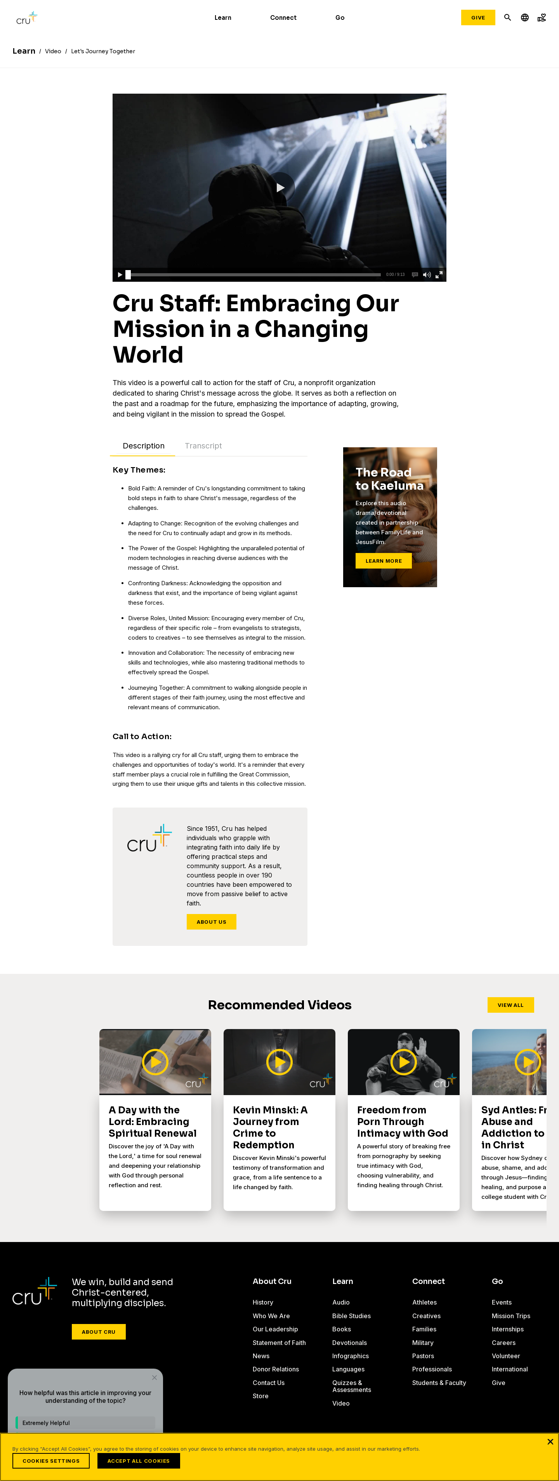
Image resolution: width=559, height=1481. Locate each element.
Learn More (384, 561)
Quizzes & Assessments (351, 1386)
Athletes (424, 1302)
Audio (341, 1302)
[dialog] (85, 1403)
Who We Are (271, 1316)
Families (424, 1329)
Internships (508, 1329)
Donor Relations (276, 1369)
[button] (279, 187)
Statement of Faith (279, 1343)
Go (340, 17)
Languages (348, 1369)
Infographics (350, 1356)
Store (261, 1396)
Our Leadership (275, 1329)
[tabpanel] (210, 626)
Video (341, 1403)
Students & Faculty (439, 1383)
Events (502, 1302)
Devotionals (349, 1343)
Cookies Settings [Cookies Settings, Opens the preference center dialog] (51, 1461)
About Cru (99, 1332)
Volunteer (506, 1356)
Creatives (426, 1316)
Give (478, 17)
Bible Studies (351, 1316)
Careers (504, 1343)
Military (423, 1343)
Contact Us (269, 1383)
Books (341, 1329)
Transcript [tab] (203, 445)
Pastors (423, 1356)
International (510, 1369)
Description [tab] (144, 445)
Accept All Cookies (139, 1461)
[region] (279, 1457)
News (261, 1356)
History (263, 1302)
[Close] (550, 1441)
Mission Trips (511, 1316)
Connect (283, 17)
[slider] (128, 274)
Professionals (432, 1369)
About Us (211, 922)
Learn (223, 17)
